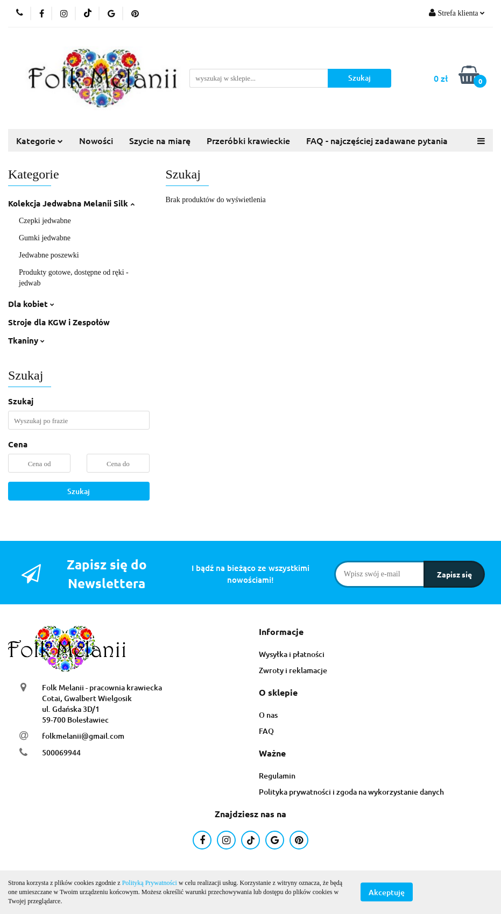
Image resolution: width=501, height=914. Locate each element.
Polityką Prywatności (149, 883)
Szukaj (78, 491)
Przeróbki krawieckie (248, 140)
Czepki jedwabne (45, 221)
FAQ (266, 731)
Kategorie (39, 140)
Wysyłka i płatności (291, 654)
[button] (281, 632)
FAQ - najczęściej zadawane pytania (377, 140)
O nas (268, 715)
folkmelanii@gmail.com (83, 736)
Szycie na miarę (159, 140)
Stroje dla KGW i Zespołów (59, 322)
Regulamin (277, 775)
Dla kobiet (31, 303)
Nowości (96, 140)
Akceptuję (387, 892)
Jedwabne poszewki (49, 255)
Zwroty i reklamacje (293, 670)
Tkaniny (26, 340)
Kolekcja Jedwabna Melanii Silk (71, 203)
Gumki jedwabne (44, 238)
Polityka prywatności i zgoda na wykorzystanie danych (351, 792)
